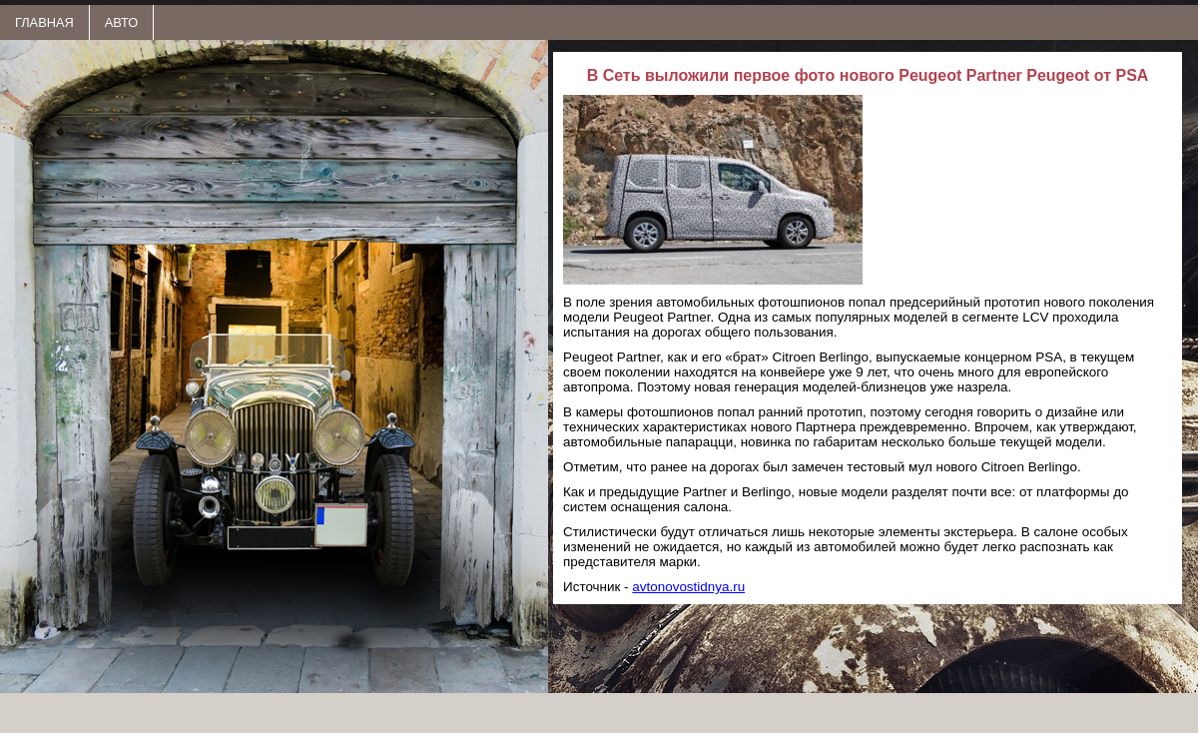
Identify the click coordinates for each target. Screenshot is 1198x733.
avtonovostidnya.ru (688, 586)
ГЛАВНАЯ (44, 22)
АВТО (121, 22)
